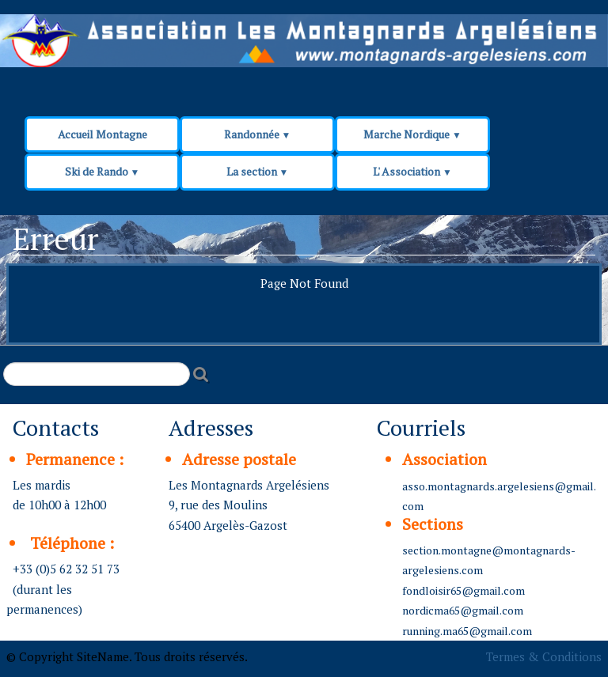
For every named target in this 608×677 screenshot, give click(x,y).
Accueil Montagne (102, 134)
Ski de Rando (102, 171)
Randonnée (257, 134)
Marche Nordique (412, 134)
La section (257, 171)
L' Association (412, 171)
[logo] (302, 49)
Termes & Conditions (544, 656)
